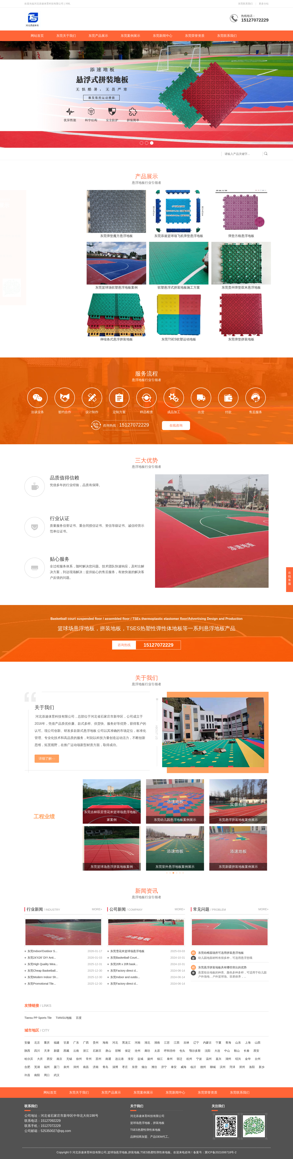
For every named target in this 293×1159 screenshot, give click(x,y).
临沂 (193, 1067)
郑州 (242, 1067)
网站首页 (37, 35)
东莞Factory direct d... (124, 970)
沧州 (137, 1050)
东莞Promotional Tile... (41, 983)
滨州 (222, 1067)
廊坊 (147, 1050)
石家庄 (97, 1050)
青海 (228, 1042)
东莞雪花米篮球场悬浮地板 (127, 951)
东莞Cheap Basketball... (42, 970)
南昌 (86, 1067)
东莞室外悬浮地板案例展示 (238, 866)
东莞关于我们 (66, 35)
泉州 (66, 1067)
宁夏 (218, 1042)
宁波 (199, 1058)
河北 (115, 1042)
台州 (257, 1058)
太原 (157, 1050)
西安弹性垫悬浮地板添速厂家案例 (111, 866)
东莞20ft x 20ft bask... (124, 964)
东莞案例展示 (130, 35)
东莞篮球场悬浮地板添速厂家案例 (111, 819)
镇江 (160, 1058)
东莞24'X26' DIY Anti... (41, 957)
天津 (47, 1050)
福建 (56, 1042)
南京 (59, 1058)
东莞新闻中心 (162, 35)
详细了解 (45, 758)
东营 (135, 1067)
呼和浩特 (169, 1050)
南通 (108, 1058)
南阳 (37, 1075)
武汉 (56, 1075)
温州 (209, 1058)
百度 (79, 1017)
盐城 (140, 1058)
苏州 (98, 1058)
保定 (128, 1050)
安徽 (27, 1042)
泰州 (170, 1058)
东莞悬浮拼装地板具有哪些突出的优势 (222, 967)
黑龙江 (126, 1042)
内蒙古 (207, 1042)
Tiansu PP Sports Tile (38, 1017)
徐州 (79, 1058)
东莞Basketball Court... (124, 957)
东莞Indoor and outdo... (125, 977)
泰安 (174, 1067)
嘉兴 (218, 1058)
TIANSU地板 (64, 1017)
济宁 (164, 1067)
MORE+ (97, 909)
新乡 (262, 1067)
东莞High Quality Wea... (42, 964)
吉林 (186, 1042)
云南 (76, 1050)
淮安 (130, 1058)
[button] (141, 143)
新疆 (56, 1050)
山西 (257, 1042)
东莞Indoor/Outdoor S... (42, 951)
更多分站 (264, 3)
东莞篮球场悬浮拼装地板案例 (175, 866)
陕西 (27, 1050)
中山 (227, 1050)
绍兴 (238, 1058)
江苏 (167, 1042)
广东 (76, 1042)
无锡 (69, 1058)
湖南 (157, 1042)
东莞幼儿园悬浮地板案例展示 (238, 819)
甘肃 (66, 1042)
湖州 (228, 1058)
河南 (137, 1042)
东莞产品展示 (98, 35)
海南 (105, 1042)
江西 (176, 1042)
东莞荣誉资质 (194, 35)
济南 (95, 1067)
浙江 (86, 1050)
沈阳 (207, 1050)
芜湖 (37, 1067)
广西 (86, 1042)
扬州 (150, 1058)
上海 (248, 1042)
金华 (248, 1058)
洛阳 (252, 1067)
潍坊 (154, 1067)
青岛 (105, 1067)
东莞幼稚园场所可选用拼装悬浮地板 (221, 952)
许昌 (27, 1075)
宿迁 (179, 1058)
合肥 (27, 1067)
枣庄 (125, 1067)
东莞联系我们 (245, 3)
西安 (256, 1050)
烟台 (144, 1067)
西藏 (66, 1050)
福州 (47, 1067)
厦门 (56, 1067)
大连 (217, 1050)
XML (68, 3)
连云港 (119, 1058)
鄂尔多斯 (195, 1050)
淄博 (115, 1067)
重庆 (47, 1042)
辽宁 (196, 1042)
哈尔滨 (28, 1058)
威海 (183, 1067)
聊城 (213, 1067)
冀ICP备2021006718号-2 (220, 1152)
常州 (89, 1058)
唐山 (108, 1050)
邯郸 (118, 1050)
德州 (203, 1067)
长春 (246, 1050)
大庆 (40, 1058)
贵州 (95, 1042)
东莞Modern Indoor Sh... (42, 977)
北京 (37, 1042)
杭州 (189, 1058)
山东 (238, 1042)
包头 (182, 1050)
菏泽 (232, 1067)
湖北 (147, 1042)
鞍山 (237, 1050)
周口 (47, 1075)
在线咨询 (176, 425)
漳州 (76, 1067)
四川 (37, 1050)
